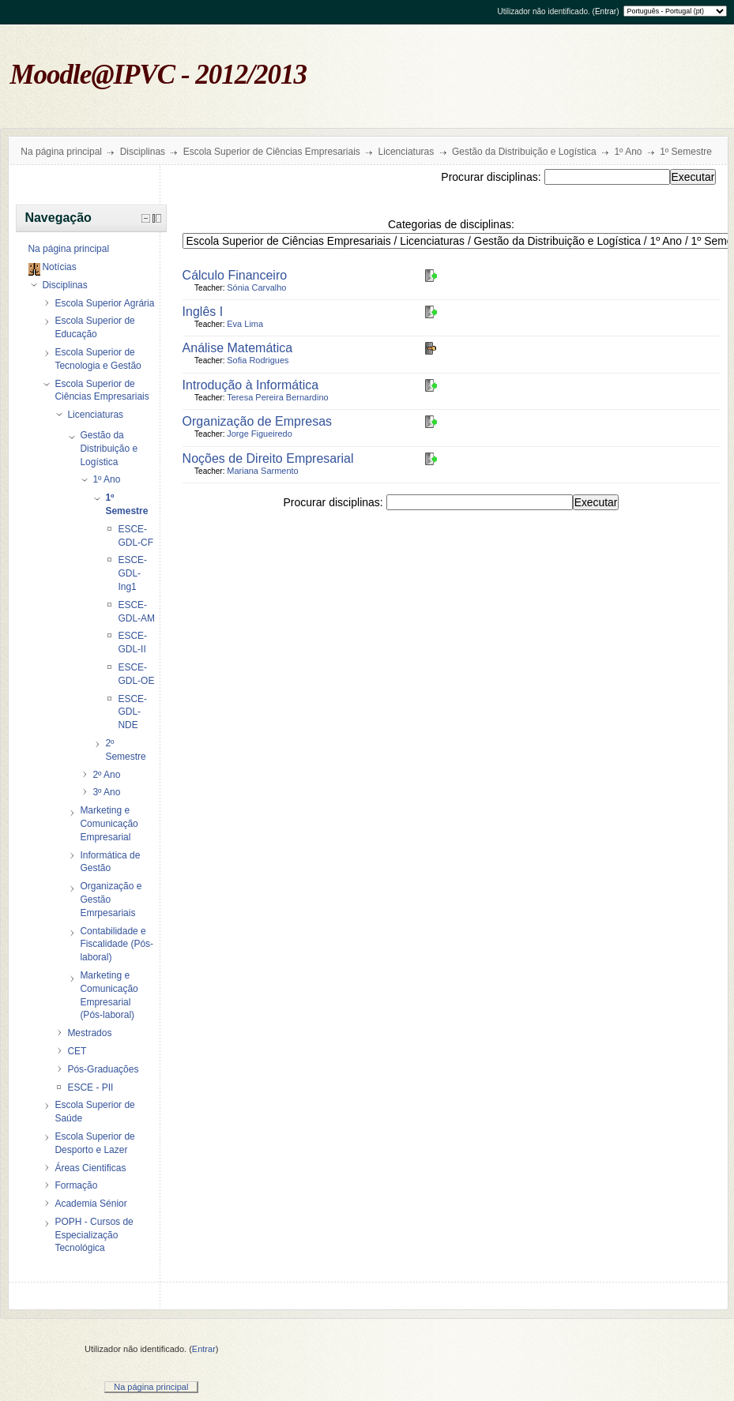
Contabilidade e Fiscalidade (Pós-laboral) (116, 944)
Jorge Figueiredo (259, 433)
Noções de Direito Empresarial (268, 458)
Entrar (605, 11)
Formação (76, 1185)
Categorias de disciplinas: (451, 224)
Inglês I (203, 311)
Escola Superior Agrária (104, 303)
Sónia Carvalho (256, 287)
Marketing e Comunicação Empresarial (108, 824)
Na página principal (61, 151)
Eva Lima (245, 324)
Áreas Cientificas (90, 1168)
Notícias (59, 266)
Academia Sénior (90, 1203)
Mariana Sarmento (263, 470)
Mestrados (89, 1033)
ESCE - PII (90, 1087)
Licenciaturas (406, 151)
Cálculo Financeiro (235, 275)
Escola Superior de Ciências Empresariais (271, 151)
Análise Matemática (238, 348)
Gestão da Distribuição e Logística (524, 151)
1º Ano (628, 151)
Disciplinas (142, 151)
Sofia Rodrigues (257, 360)
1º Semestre (686, 151)
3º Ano (106, 792)
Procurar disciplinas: (492, 177)
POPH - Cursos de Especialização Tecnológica (94, 1235)
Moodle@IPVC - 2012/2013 (158, 74)
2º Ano (106, 774)
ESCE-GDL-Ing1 (132, 573)
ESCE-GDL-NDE (132, 712)
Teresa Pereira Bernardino (277, 397)
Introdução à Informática (251, 385)
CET (76, 1051)
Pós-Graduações (102, 1069)
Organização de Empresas (257, 421)
